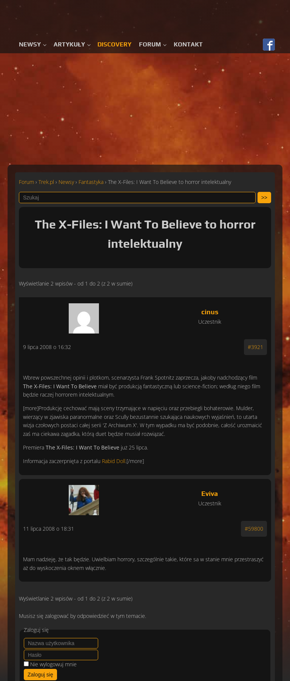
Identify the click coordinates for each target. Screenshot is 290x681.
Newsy (30, 44)
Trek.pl (46, 181)
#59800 (254, 528)
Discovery (114, 44)
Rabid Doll (113, 461)
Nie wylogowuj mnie (53, 664)
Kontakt (188, 44)
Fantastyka (91, 181)
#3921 (255, 347)
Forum (150, 44)
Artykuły (69, 44)
